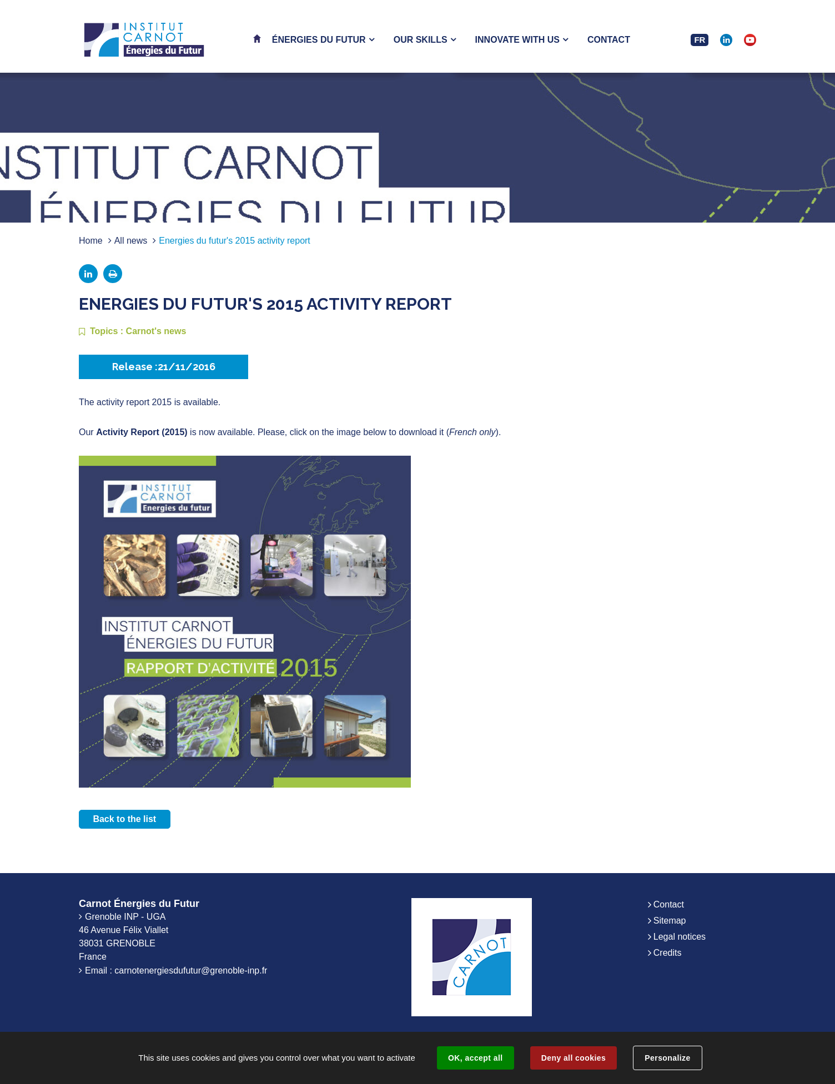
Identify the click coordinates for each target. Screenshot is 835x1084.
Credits (667, 952)
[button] (323, 39)
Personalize (667, 1057)
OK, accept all (475, 1057)
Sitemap (669, 920)
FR (699, 39)
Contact (668, 904)
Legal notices (679, 936)
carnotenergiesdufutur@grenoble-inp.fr (190, 970)
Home (91, 240)
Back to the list (124, 819)
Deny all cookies (573, 1057)
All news (131, 240)
